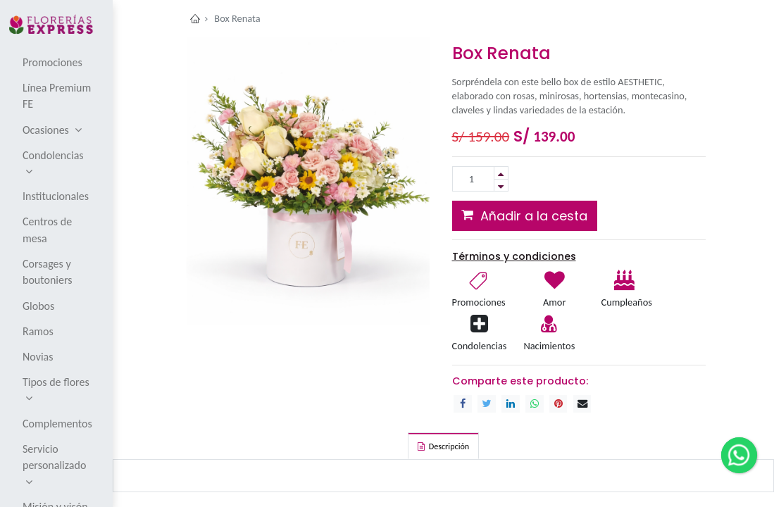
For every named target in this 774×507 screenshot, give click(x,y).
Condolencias (479, 345)
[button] (525, 216)
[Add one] (501, 173)
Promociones (479, 302)
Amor (554, 302)
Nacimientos (549, 345)
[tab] (443, 445)
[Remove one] (501, 186)
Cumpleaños (625, 302)
